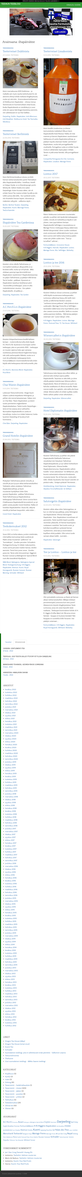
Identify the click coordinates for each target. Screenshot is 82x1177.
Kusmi (14, 208)
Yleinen (8, 1108)
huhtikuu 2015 (10, 921)
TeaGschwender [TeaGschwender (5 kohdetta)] (64, 1137)
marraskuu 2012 (11, 1005)
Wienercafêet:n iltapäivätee (59, 335)
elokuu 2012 (10, 1014)
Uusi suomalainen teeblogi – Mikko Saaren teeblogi (25, 1061)
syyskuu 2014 (10, 942)
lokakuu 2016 (10, 869)
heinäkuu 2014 (10, 947)
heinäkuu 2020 (11, 745)
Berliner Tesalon (14, 205)
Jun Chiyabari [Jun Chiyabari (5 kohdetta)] (16, 1130)
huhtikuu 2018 (10, 817)
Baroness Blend (17, 370)
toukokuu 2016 (11, 884)
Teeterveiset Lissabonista (57, 51)
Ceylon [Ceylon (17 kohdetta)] (47, 1122)
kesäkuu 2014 (10, 950)
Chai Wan (6, 423)
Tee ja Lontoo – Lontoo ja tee (59, 552)
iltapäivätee (21, 116)
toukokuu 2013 (11, 988)
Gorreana (70, 159)
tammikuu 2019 (11, 791)
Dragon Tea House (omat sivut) (17, 1044)
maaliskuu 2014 (11, 959)
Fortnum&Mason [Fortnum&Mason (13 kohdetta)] (27, 1126)
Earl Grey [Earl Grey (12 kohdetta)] (74, 1122)
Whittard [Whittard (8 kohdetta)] (27, 1140)
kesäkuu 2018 (10, 811)
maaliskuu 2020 (11, 753)
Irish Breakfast (8, 119)
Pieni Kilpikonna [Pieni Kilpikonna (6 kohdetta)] (7, 1137)
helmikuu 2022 (11, 701)
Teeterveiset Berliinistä (16, 134)
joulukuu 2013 (10, 968)
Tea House (66, 323)
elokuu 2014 (10, 944)
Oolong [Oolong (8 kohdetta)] (75, 1134)
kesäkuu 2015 (10, 915)
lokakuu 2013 (10, 973)
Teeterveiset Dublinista (16, 51)
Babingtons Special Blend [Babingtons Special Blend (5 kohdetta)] (37, 1122)
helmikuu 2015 (11, 927)
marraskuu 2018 (11, 797)
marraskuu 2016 (11, 866)
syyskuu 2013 (10, 976)
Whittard (73, 323)
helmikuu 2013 (11, 997)
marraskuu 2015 (11, 901)
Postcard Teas (54, 323)
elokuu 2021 (10, 718)
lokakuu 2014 (10, 939)
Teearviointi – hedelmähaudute (17, 1085)
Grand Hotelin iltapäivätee (18, 435)
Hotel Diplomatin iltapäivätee (60, 410)
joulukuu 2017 (10, 829)
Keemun (15, 567)
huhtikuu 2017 (10, 852)
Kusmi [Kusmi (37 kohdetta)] (36, 1129)
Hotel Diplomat (60, 486)
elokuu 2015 (10, 910)
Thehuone (9, 1058)
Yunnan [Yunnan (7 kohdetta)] (32, 1140)
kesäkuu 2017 (10, 846)
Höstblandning (48, 486)
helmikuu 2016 (11, 892)
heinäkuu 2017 (10, 843)
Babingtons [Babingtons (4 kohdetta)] (27, 1122)
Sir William (68, 489)
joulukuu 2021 (10, 707)
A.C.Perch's (7, 370)
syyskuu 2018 (10, 802)
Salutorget (56, 540)
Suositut (8, 642)
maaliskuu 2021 (11, 727)
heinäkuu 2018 (11, 808)
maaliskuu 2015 (11, 924)
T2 (60, 323)
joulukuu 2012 (10, 1002)
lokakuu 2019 (10, 765)
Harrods (56, 248)
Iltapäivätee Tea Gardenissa (18, 222)
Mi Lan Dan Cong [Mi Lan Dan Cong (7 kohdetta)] (61, 1134)
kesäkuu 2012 (10, 1020)
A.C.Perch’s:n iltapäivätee (17, 307)
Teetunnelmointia (12, 1056)
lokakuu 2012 (10, 1008)
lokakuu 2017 (10, 834)
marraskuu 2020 (11, 733)
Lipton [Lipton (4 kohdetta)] (70, 1130)
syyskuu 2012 (10, 1011)
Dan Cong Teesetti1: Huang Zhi (20, 1152)
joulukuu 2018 (10, 794)
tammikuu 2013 (11, 1000)
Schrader (13, 573)
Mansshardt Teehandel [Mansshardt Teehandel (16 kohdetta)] (12, 1133)
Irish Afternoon (31, 116)
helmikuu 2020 (11, 756)
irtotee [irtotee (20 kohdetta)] (68, 1126)
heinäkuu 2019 (11, 773)
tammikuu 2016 (11, 895)
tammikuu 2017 (11, 860)
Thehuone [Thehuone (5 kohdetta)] (12, 1140)
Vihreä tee (9, 1106)
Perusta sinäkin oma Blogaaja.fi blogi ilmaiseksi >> (41, 1)
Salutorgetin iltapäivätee (57, 501)
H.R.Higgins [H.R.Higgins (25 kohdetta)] (39, 1126)
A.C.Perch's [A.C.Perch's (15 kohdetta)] (7, 1122)
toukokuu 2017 (11, 849)
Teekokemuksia (8, 48)
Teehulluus (9, 1100)
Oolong (8, 1082)
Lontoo (71, 248)
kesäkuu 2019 (10, 776)
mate (7, 1079)
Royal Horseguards (50, 628)
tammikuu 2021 (11, 730)
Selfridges (62, 250)
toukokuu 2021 (11, 724)
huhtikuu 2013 (10, 991)
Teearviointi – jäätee (13, 1091)
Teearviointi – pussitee (14, 1094)
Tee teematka (32, 119)
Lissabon (56, 162)
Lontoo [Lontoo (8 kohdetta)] (75, 1130)
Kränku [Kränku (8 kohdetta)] (30, 1130)
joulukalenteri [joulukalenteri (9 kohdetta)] (7, 1130)
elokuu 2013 (10, 979)
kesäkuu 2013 (10, 985)
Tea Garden (24, 295)
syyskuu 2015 (10, 907)
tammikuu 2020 (11, 759)
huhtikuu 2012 (10, 1026)
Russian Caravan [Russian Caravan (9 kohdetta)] (44, 1137)
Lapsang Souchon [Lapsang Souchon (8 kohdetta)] (46, 1130)
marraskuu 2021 (11, 710)
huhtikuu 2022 (11, 695)
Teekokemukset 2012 (15, 526)
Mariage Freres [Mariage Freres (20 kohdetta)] (39, 1133)
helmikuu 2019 (11, 788)
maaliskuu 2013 (11, 994)
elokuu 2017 (10, 840)
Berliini (5, 205)
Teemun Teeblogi (10, 3)
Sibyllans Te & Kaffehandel (53, 489)
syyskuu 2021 (10, 716)
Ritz (56, 250)
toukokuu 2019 (11, 779)
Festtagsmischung (14, 565)
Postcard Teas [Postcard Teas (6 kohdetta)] (25, 1137)
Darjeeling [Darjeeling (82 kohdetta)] (63, 1121)
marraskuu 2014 (11, 936)
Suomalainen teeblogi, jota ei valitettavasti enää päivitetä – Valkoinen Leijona (35, 1053)
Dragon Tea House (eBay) (15, 1041)
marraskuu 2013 (11, 971)
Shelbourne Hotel (20, 119)
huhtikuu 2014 (10, 956)
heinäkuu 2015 (11, 913)
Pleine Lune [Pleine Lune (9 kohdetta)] (17, 1137)
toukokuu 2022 (11, 692)
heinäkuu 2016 (11, 878)
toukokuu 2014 (11, 953)
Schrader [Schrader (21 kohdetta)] (55, 1137)
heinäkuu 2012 (10, 1017)
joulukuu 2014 (10, 933)
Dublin (13, 116)
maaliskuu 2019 (11, 785)
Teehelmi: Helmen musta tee (25, 1155)
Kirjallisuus (9, 1074)
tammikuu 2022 (11, 704)
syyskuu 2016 (10, 872)
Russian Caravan (19, 570)
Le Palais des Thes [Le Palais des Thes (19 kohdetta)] (61, 1130)
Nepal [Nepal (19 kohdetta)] (69, 1133)
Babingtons (16, 562)
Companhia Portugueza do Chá (54, 159)
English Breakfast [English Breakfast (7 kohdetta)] (8, 1126)
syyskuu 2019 (10, 768)
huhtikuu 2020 (11, 750)
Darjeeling (6, 116)
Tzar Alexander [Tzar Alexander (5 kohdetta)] (19, 1140)
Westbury (6, 122)
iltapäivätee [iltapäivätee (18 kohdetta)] (51, 1126)
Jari (6, 1152)
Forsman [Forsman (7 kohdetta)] (17, 1126)
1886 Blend (7, 562)
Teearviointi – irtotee (13, 1088)
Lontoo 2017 (50, 174)
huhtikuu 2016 (10, 887)
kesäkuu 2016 (10, 881)
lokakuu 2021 (10, 713)
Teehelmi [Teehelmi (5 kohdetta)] (71, 1137)
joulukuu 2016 (10, 863)
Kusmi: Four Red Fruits (22, 1161)
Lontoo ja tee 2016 (53, 262)
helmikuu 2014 (11, 962)
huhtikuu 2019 (10, 782)
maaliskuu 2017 (11, 855)
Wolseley (70, 250)
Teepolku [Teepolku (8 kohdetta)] (6, 1140)
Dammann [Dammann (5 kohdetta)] (53, 1122)
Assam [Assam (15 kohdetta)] (21, 1122)
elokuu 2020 (10, 742)
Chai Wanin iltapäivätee (16, 385)
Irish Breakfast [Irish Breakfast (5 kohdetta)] (60, 1126)
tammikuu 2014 (11, 965)
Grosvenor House (63, 245)
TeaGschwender (9, 210)
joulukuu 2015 (10, 898)
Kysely (7, 1077)
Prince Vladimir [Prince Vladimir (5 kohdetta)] (34, 1137)
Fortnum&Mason (49, 245)
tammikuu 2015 (11, 930)
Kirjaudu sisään (73, 5)
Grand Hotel (7, 514)
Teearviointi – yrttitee (13, 1097)
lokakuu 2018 (10, 800)
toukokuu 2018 (11, 814)
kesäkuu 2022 (10, 689)
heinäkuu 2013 (11, 982)
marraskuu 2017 (11, 831)
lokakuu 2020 (10, 736)
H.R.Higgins (47, 248)
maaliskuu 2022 (11, 698)
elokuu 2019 (10, 771)
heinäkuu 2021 (10, 721)
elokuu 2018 (10, 805)
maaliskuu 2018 (11, 820)
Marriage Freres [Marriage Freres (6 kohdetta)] (51, 1134)
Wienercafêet (66, 398)
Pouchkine (6, 372)
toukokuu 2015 (11, 918)
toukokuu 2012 (11, 1023)
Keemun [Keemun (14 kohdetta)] (24, 1130)
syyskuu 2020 (10, 739)
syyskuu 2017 (10, 837)
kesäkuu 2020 (10, 747)
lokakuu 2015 (10, 904)
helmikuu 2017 (10, 858)
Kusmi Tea (9, 1047)
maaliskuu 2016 (11, 889)
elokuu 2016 (10, 875)
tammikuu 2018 (11, 826)
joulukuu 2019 (10, 762)
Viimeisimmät (20, 642)
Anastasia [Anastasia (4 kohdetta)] (15, 1122)
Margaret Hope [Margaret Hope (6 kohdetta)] (27, 1134)
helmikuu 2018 (11, 823)
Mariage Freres (65, 162)
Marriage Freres (23, 208)
